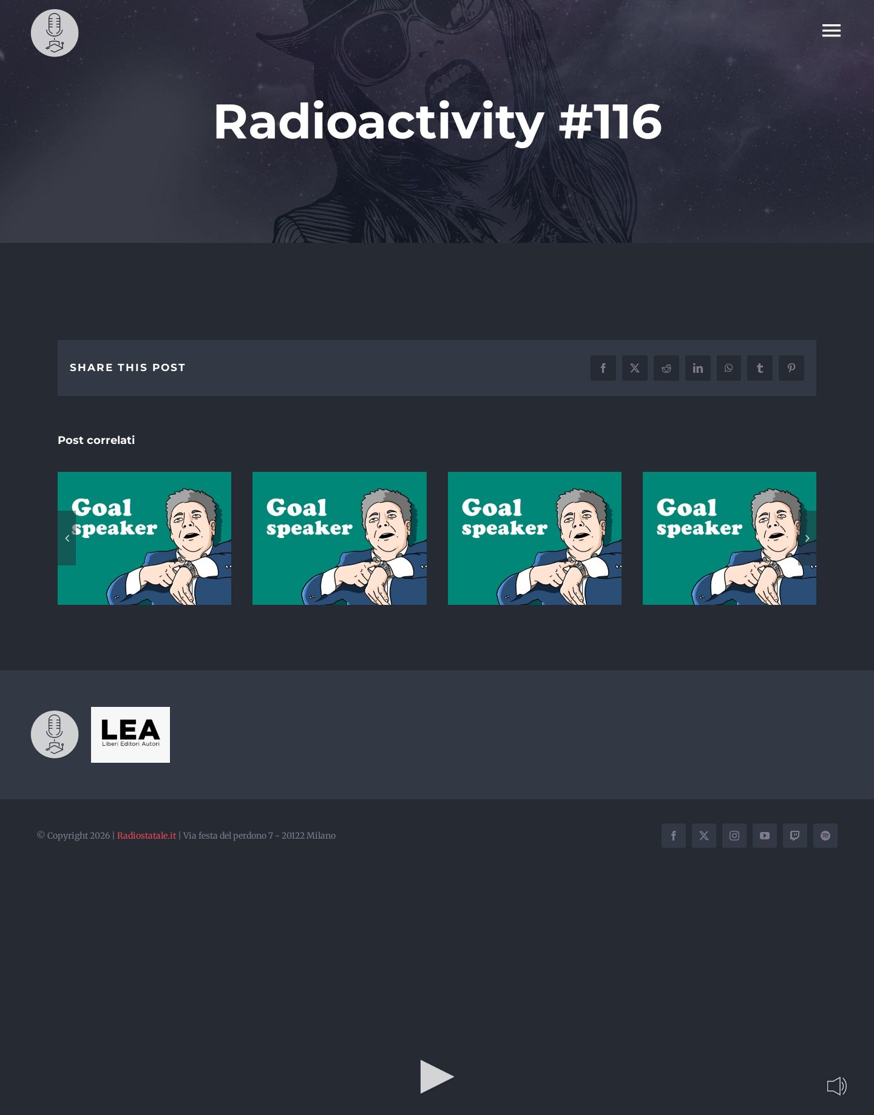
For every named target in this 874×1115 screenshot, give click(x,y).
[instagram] (734, 835)
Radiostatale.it (146, 835)
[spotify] (825, 835)
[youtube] (765, 835)
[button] (67, 538)
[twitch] (795, 835)
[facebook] (674, 835)
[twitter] (704, 835)
